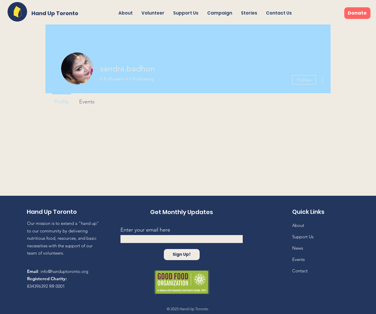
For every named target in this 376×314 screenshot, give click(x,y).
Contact (300, 271)
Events (298, 259)
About (298, 225)
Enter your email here (145, 229)
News (297, 248)
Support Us (302, 236)
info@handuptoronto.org (64, 271)
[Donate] (357, 13)
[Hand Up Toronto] (55, 13)
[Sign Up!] (182, 254)
